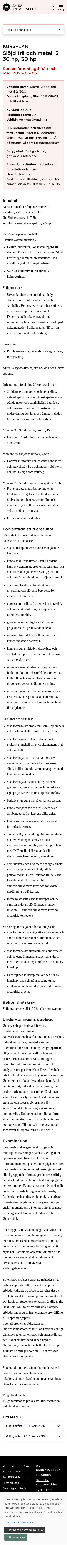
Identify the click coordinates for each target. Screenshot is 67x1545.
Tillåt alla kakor (16, 1537)
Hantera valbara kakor (19, 1522)
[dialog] (33, 1519)
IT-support (43, 1474)
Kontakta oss (12, 1471)
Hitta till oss (11, 1482)
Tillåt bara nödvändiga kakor (25, 1529)
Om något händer (15, 1488)
